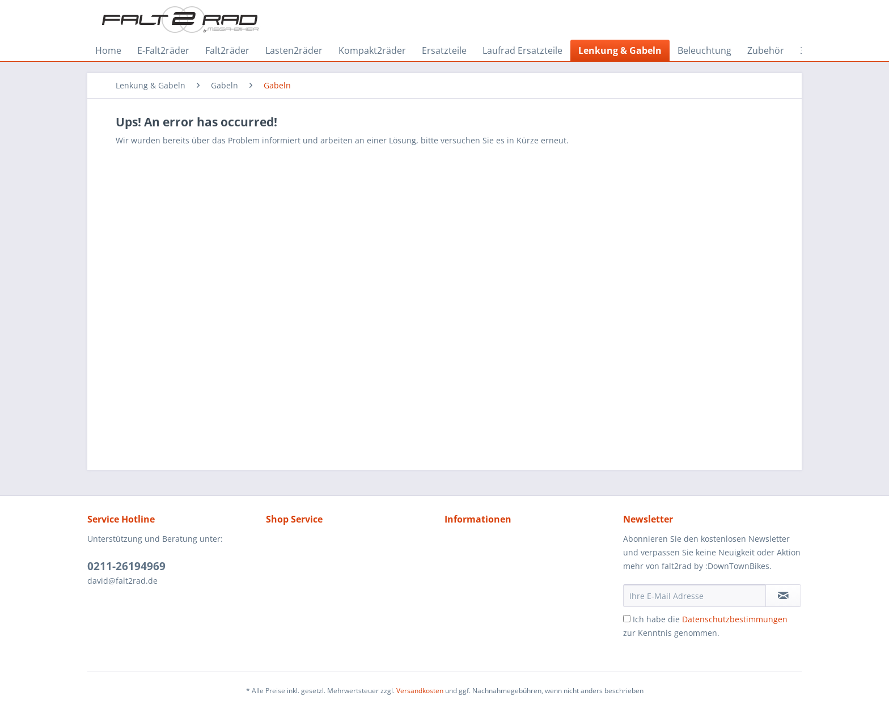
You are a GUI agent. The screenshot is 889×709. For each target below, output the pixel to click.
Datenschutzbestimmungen (735, 619)
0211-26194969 (126, 566)
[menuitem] (108, 50)
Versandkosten (419, 690)
